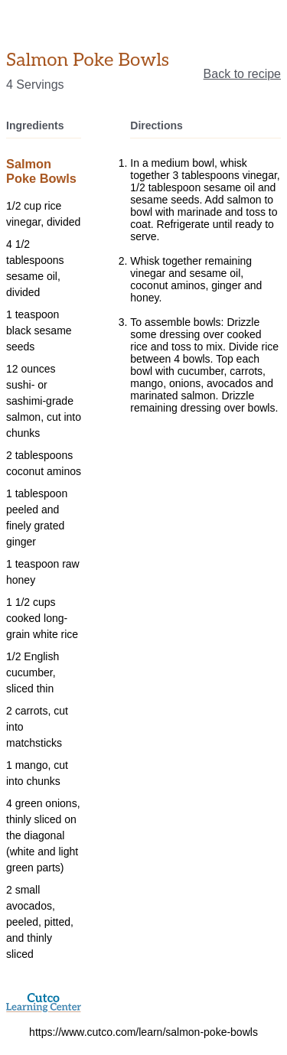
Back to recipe (242, 73)
